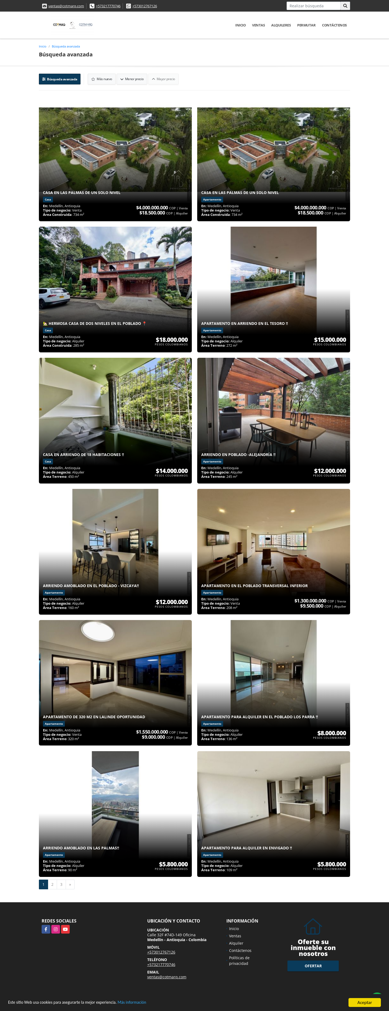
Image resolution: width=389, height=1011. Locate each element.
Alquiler (236, 942)
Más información (144, 1003)
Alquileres (281, 25)
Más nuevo (102, 78)
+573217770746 (108, 6)
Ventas (258, 25)
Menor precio (132, 78)
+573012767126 (144, 6)
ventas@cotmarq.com (66, 6)
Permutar (306, 25)
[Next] (70, 884)
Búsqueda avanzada (66, 46)
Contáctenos (334, 25)
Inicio (240, 25)
